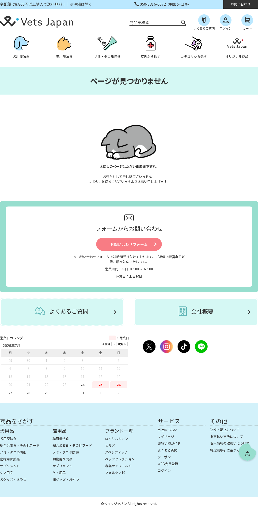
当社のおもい (167, 429)
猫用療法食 (61, 438)
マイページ (166, 436)
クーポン (164, 457)
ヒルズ (110, 445)
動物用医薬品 (10, 459)
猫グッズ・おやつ (66, 479)
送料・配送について (225, 429)
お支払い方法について (226, 436)
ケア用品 (6, 472)
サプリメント (10, 465)
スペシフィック (116, 452)
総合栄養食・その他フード (19, 445)
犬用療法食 (8, 438)
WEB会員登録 (168, 463)
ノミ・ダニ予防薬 (13, 452)
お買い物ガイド (169, 443)
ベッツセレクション (120, 459)
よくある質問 (167, 450)
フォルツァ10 (115, 472)
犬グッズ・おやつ (13, 479)
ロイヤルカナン (116, 438)
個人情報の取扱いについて (230, 443)
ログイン (164, 470)
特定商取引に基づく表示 (228, 450)
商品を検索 (139, 22)
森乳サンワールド (118, 465)
